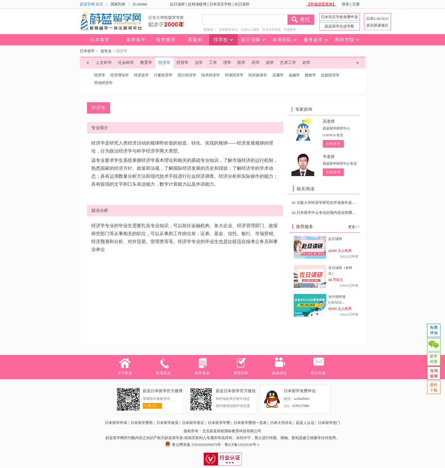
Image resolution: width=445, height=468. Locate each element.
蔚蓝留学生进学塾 (339, 26)
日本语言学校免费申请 (339, 17)
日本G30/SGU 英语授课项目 (377, 22)
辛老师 (329, 156)
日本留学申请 (116, 423)
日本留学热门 (329, 423)
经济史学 (141, 75)
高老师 (329, 121)
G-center (140, 4)
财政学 (310, 75)
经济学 (99, 75)
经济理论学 (119, 75)
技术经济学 (210, 75)
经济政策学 (258, 75)
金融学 (294, 75)
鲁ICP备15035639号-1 (242, 444)
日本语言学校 (220, 4)
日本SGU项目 (250, 29)
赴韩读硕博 (197, 4)
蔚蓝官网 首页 (91, 4)
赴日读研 (177, 4)
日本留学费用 (142, 423)
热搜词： (210, 29)
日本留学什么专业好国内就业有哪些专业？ (332, 212)
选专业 (105, 51)
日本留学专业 (228, 29)
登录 (345, 4)
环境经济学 (234, 75)
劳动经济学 (103, 83)
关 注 (149, 406)
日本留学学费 (219, 423)
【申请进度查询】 (321, 4)
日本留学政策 (167, 423)
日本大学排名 (271, 29)
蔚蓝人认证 (305, 423)
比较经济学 (330, 75)
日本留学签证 (193, 423)
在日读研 (242, 4)
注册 (356, 4)
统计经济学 (187, 75)
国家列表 (118, 4)
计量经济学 (163, 75)
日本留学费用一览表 (250, 423)
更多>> (354, 227)
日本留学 (290, 29)
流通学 (277, 75)
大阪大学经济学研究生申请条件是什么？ (330, 202)
